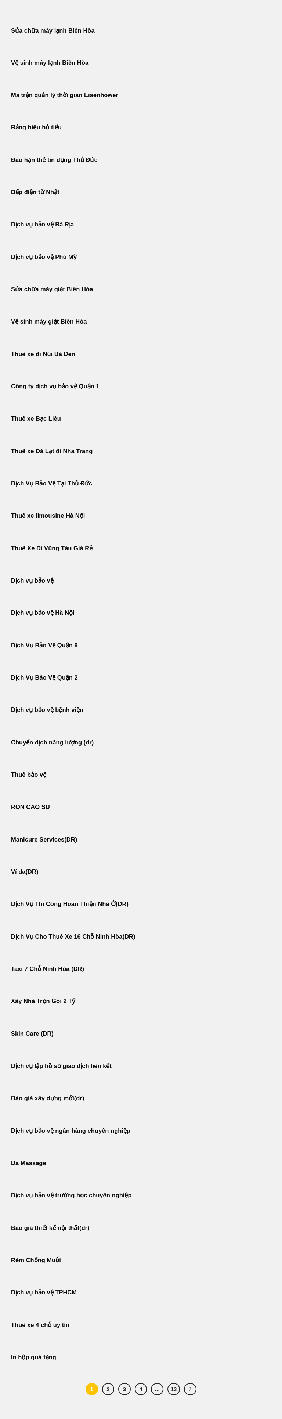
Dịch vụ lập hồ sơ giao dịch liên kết (61, 1066)
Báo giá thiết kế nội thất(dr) (50, 1227)
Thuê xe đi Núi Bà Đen (43, 354)
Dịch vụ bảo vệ (32, 580)
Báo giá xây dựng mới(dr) (47, 1098)
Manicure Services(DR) (44, 839)
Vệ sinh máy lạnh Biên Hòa (49, 62)
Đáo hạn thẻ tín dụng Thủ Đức (54, 159)
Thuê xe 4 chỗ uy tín (40, 1325)
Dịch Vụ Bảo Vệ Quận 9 (44, 645)
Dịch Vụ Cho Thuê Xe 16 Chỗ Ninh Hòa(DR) (73, 936)
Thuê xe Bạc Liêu (36, 418)
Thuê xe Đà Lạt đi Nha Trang (52, 451)
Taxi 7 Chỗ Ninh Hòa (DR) (47, 968)
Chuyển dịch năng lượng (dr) (52, 742)
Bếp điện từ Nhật (35, 192)
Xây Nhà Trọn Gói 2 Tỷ (43, 1001)
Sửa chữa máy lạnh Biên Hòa (53, 30)
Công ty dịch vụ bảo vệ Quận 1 (55, 386)
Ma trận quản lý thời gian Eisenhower (64, 95)
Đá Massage (29, 1163)
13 (174, 1389)
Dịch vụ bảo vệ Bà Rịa (42, 224)
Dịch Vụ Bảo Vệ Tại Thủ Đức (51, 483)
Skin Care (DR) (32, 1033)
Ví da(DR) (24, 871)
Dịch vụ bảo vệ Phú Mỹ (43, 257)
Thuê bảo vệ (28, 774)
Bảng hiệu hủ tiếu (36, 127)
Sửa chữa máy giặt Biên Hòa (53, 289)
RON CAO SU (30, 806)
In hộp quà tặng (33, 1357)
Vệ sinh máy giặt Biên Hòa (49, 321)
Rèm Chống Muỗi (36, 1260)
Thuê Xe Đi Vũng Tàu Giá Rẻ (52, 548)
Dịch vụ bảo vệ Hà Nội (43, 612)
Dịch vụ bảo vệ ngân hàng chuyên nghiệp (70, 1130)
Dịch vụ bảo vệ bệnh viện (47, 709)
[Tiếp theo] (190, 1389)
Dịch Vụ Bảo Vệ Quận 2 (44, 677)
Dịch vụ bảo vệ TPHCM (44, 1292)
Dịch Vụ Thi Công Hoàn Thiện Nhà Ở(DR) (70, 904)
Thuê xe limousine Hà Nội (48, 515)
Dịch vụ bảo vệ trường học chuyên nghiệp (71, 1195)
